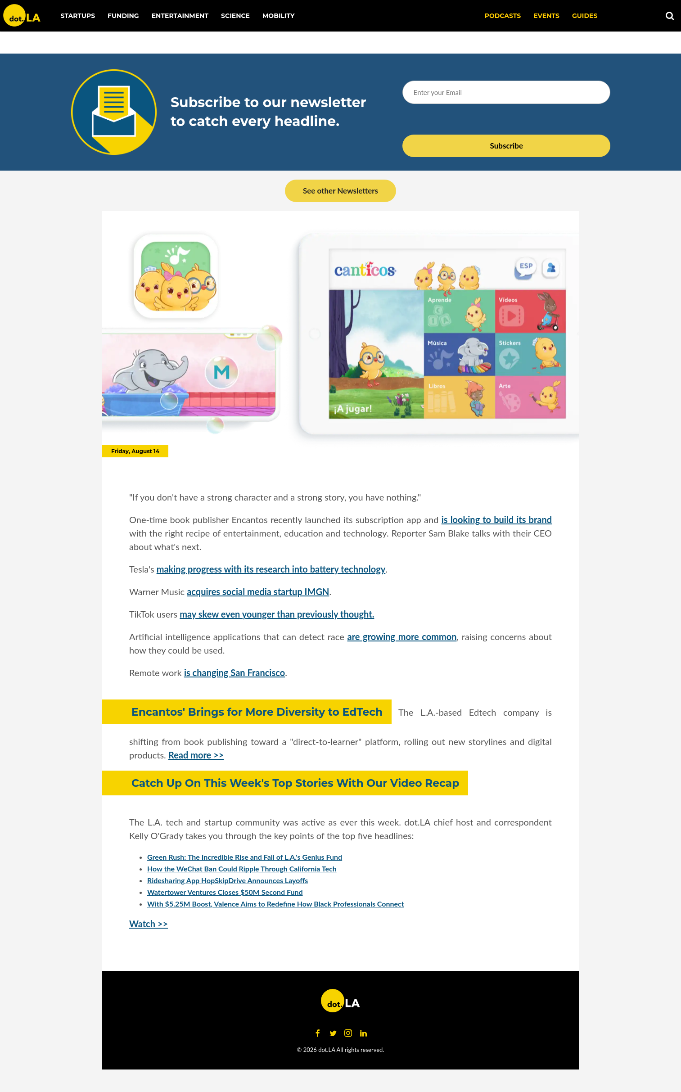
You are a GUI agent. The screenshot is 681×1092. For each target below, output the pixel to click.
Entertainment (180, 16)
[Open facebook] (317, 1033)
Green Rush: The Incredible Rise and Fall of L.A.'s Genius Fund (244, 857)
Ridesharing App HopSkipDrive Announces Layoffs (227, 880)
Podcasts (503, 16)
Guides (584, 16)
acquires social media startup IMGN (258, 591)
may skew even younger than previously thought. (277, 614)
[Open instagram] (348, 1033)
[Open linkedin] (363, 1033)
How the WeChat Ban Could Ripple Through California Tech (242, 868)
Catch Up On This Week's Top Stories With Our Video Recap (295, 783)
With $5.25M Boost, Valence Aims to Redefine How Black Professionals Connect (275, 903)
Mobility (278, 16)
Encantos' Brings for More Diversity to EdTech (257, 711)
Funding (123, 16)
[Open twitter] (333, 1033)
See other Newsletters (340, 190)
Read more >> (196, 754)
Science (235, 16)
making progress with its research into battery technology (271, 569)
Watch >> (148, 923)
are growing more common (402, 636)
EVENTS (546, 16)
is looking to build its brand (497, 519)
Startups (78, 16)
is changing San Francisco (234, 672)
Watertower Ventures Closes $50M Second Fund (225, 892)
